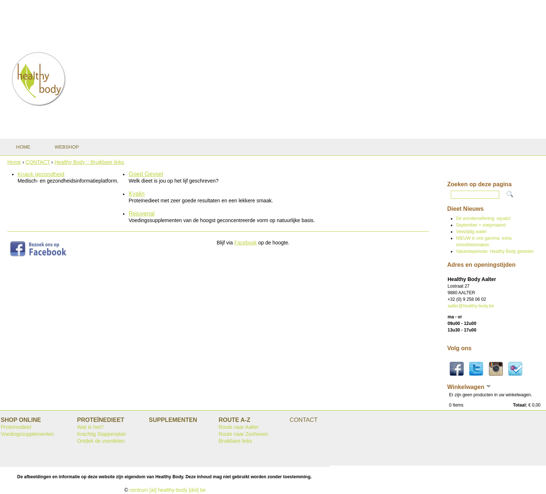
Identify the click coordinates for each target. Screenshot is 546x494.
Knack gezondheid (41, 174)
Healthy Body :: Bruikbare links (89, 162)
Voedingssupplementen (27, 434)
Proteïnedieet (16, 427)
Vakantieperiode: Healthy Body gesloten (495, 251)
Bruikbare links (235, 441)
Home (14, 162)
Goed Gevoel (145, 174)
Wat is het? (90, 427)
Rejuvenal (141, 213)
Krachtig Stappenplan (101, 434)
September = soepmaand (480, 225)
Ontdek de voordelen (100, 441)
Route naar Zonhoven (243, 434)
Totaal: (520, 405)
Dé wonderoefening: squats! (483, 218)
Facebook (245, 243)
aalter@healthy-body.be (471, 305)
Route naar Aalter (238, 427)
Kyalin (136, 194)
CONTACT (38, 162)
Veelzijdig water (471, 231)
